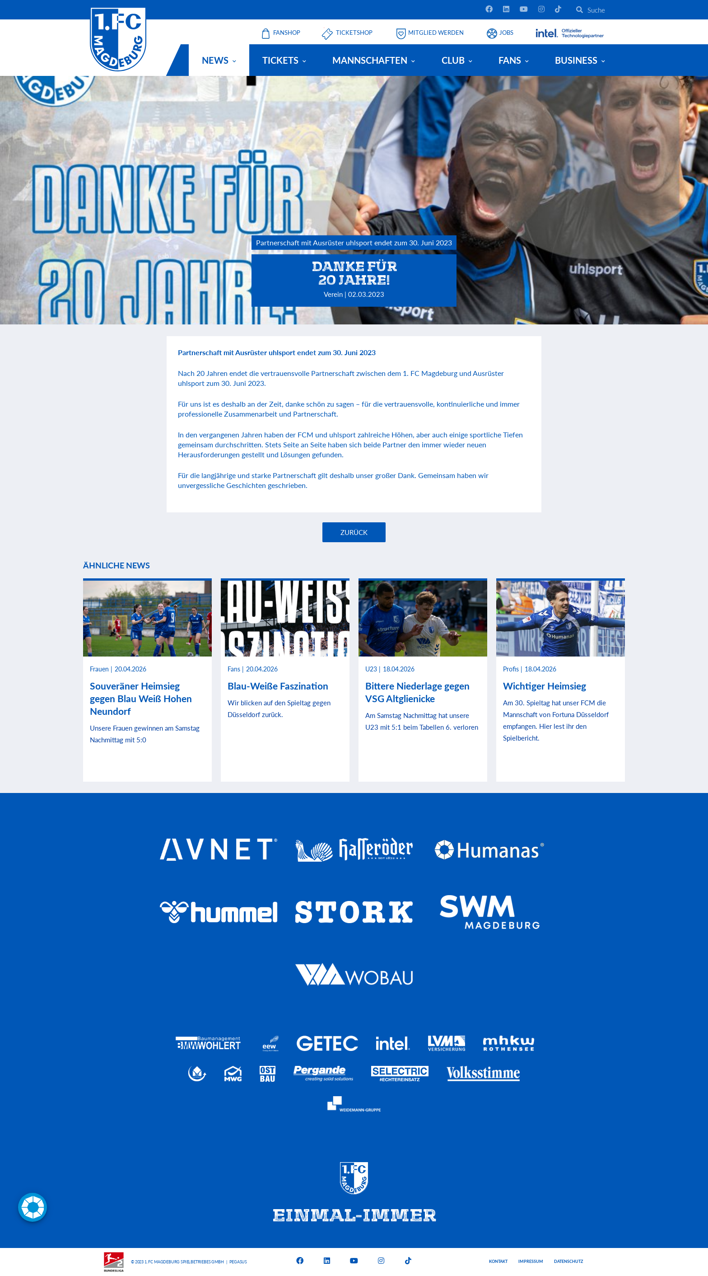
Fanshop (286, 32)
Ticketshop (354, 32)
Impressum (530, 1261)
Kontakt (498, 1261)
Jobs (506, 32)
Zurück (354, 532)
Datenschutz (568, 1261)
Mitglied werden (436, 32)
